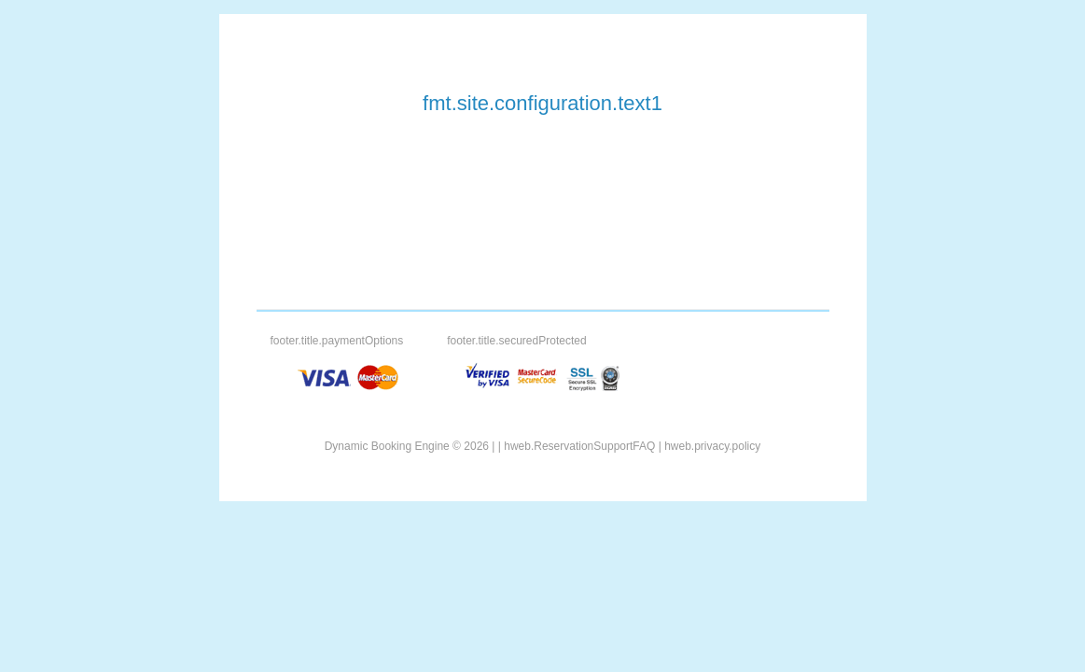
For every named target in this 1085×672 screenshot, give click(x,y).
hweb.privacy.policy (712, 446)
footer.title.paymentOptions (337, 340)
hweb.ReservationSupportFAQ (579, 446)
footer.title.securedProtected (516, 340)
